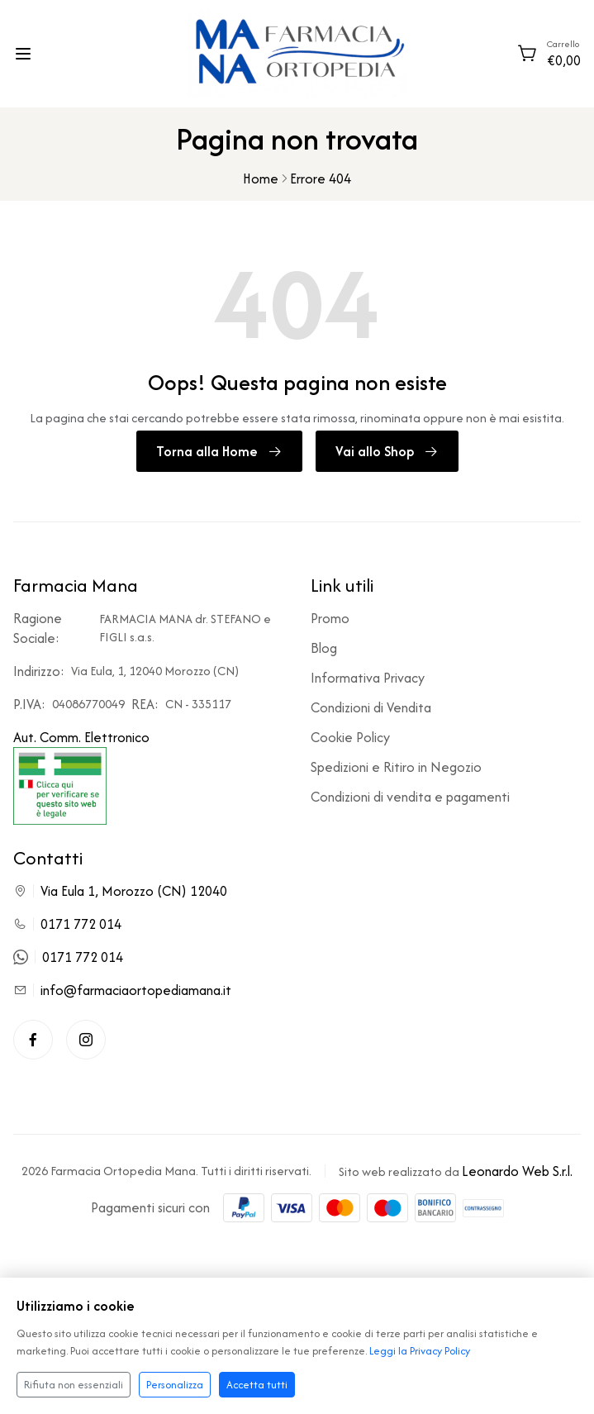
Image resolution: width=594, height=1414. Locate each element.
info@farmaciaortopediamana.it (135, 990)
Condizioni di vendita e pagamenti (410, 797)
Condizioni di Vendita (371, 707)
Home (260, 178)
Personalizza (174, 1385)
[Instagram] (86, 1039)
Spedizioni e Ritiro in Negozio (396, 767)
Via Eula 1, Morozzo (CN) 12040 (133, 891)
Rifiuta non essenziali (73, 1385)
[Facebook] (33, 1039)
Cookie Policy (350, 737)
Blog (324, 648)
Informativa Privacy (368, 678)
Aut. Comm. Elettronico (81, 776)
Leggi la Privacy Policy (419, 1351)
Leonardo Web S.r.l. (517, 1171)
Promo (330, 618)
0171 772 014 (80, 924)
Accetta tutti (256, 1385)
